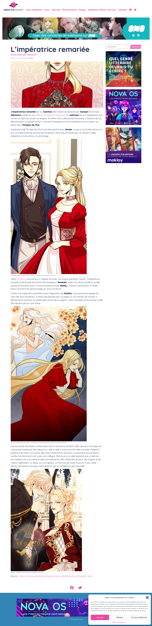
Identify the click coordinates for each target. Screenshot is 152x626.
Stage (82, 10)
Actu (47, 10)
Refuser (119, 617)
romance (21, 278)
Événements (70, 10)
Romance (31, 55)
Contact (122, 10)
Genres (56, 10)
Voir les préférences (139, 617)
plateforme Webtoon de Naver (50, 115)
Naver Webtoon (18, 55)
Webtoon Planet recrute (102, 10)
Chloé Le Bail (18, 58)
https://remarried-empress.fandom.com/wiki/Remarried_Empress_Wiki (55, 576)
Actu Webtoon (34, 10)
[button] (147, 597)
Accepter (99, 617)
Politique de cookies (118, 622)
